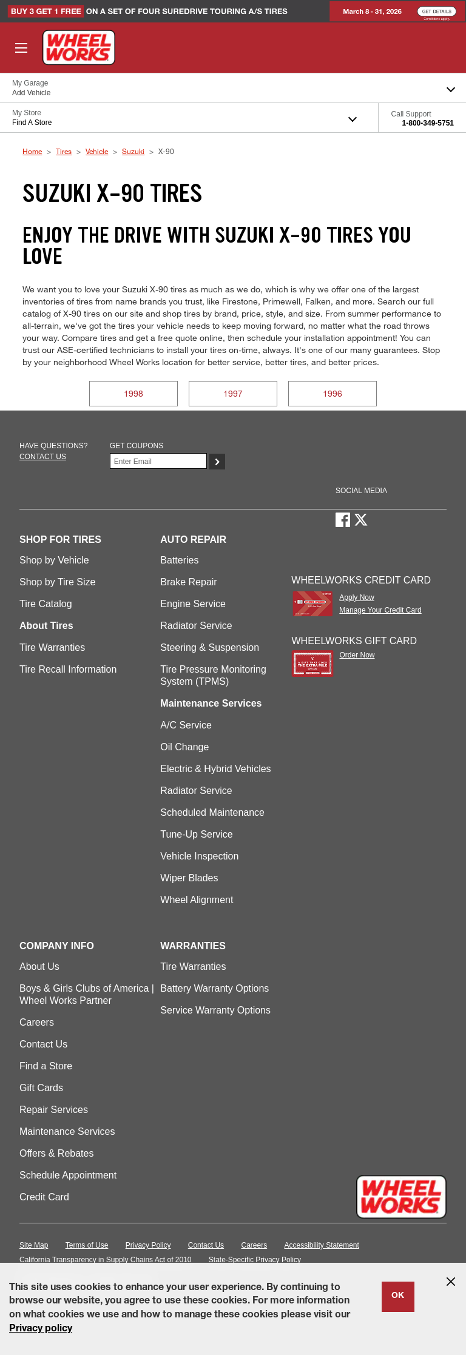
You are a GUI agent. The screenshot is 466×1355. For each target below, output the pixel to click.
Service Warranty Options (215, 1010)
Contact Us (43, 1044)
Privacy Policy (148, 1245)
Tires (64, 151)
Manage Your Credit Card (380, 610)
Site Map (33, 1245)
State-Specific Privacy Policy (255, 1260)
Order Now (356, 655)
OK (397, 1296)
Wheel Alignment (196, 900)
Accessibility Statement (322, 1245)
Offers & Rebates (56, 1153)
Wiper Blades (189, 878)
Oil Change (184, 747)
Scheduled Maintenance (212, 812)
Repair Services (53, 1110)
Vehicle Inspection (199, 856)
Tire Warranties (52, 647)
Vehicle (97, 151)
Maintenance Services (67, 1131)
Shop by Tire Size (57, 582)
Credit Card (44, 1197)
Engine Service (193, 604)
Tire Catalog (45, 604)
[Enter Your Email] (158, 461)
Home (32, 151)
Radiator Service (196, 625)
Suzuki (133, 151)
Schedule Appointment (67, 1175)
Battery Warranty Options (214, 988)
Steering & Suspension (209, 647)
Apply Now (356, 597)
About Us (39, 966)
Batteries (179, 560)
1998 (133, 393)
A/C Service (185, 725)
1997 (233, 393)
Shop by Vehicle (54, 560)
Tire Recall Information (67, 669)
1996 (332, 393)
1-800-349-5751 (428, 123)
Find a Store (45, 1066)
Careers (36, 1022)
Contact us (42, 456)
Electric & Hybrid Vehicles (215, 769)
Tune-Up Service (196, 834)
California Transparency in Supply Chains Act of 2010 (105, 1260)
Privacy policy (40, 1329)
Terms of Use (87, 1245)
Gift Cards (41, 1088)
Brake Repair (188, 582)
